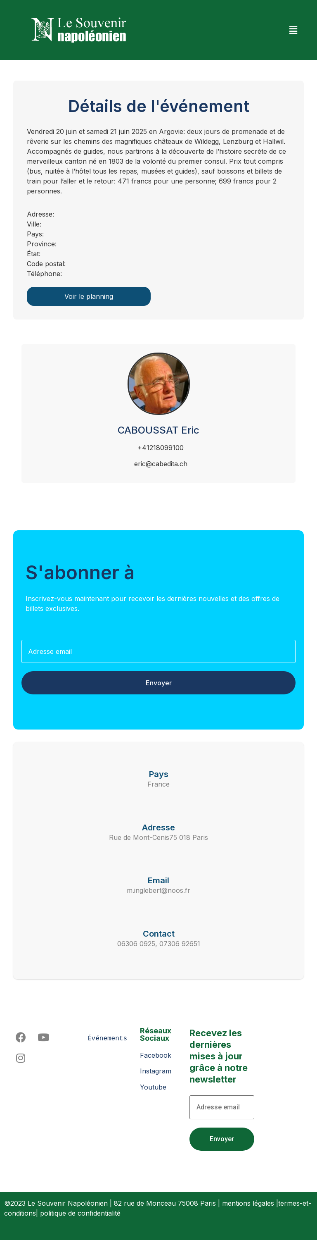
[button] (293, 30)
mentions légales (248, 1203)
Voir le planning (88, 296)
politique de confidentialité (80, 1213)
